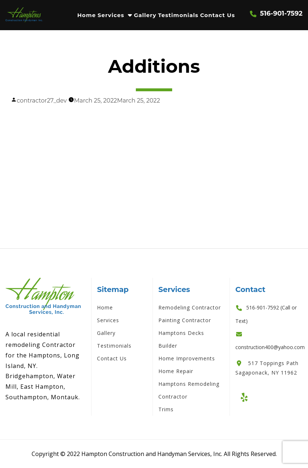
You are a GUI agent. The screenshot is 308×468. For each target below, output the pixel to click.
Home (86, 15)
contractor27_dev (42, 100)
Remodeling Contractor (189, 307)
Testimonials (178, 15)
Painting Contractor (184, 320)
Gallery (145, 15)
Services (111, 15)
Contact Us (217, 15)
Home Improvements (186, 358)
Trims (166, 409)
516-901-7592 (281, 13)
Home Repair (175, 371)
